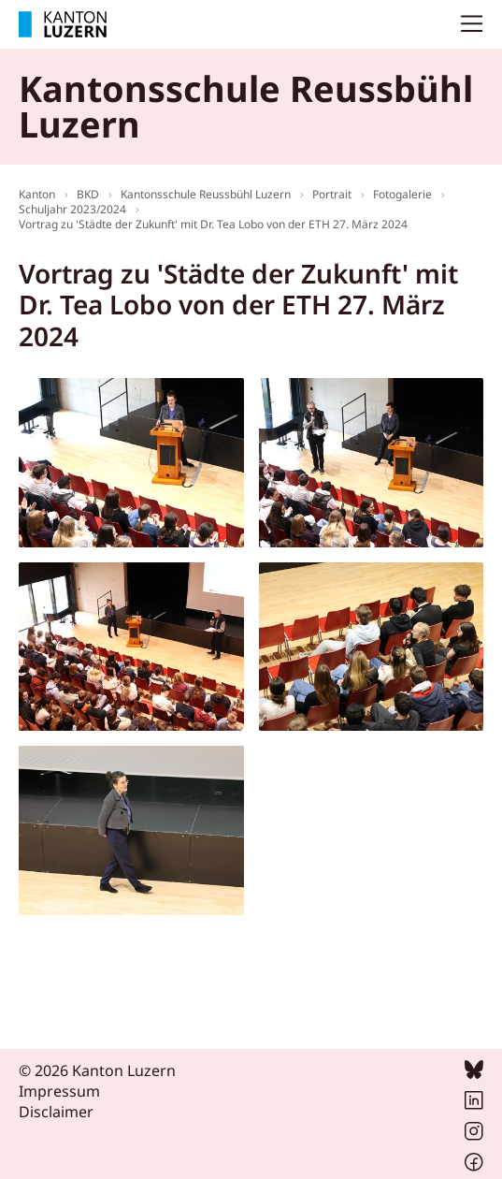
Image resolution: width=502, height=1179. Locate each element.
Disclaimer (56, 1111)
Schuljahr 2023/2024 (72, 209)
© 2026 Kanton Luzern (97, 1070)
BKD (88, 194)
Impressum (59, 1091)
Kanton (37, 194)
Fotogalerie (402, 194)
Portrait (331, 194)
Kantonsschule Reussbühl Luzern (206, 194)
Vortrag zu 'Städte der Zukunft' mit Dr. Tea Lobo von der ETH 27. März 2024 (213, 224)
